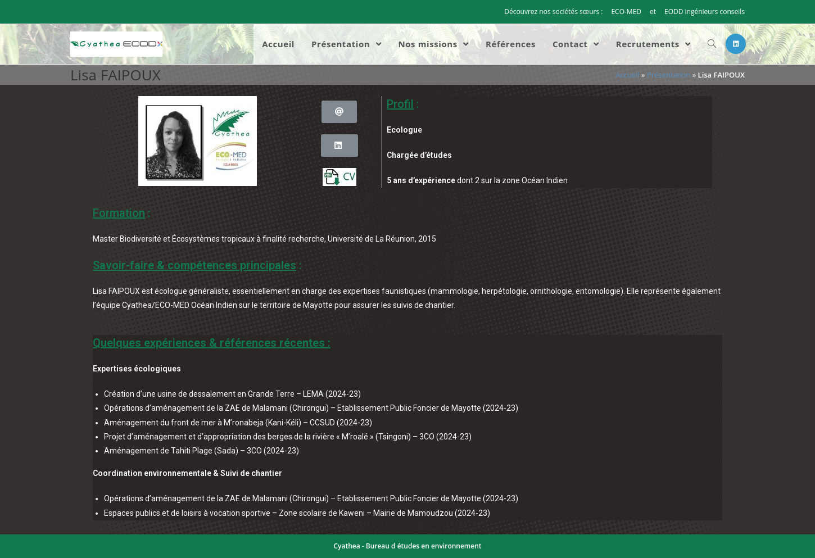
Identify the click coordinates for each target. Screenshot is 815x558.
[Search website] (712, 44)
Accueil (627, 75)
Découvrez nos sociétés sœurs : (553, 11)
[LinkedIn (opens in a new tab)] (736, 44)
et (653, 11)
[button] (339, 112)
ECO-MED (626, 11)
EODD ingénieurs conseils (704, 11)
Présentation (668, 75)
